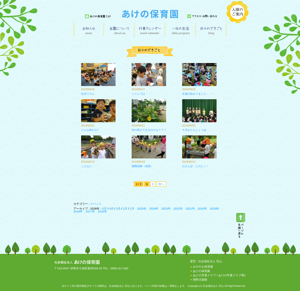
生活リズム (88, 93)
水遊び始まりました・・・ (198, 93)
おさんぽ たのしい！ (195, 166)
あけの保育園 (201, 271)
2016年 (102, 211)
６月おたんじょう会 (194, 129)
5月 (105, 208)
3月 (118, 208)
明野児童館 (200, 279)
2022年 (178, 208)
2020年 (202, 208)
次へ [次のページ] (161, 184)
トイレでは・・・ (142, 93)
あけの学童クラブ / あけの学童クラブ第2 (219, 275)
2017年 (90, 211)
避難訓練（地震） (142, 166)
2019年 (214, 208)
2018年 (78, 211)
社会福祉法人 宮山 (210, 261)
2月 (125, 208)
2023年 (165, 208)
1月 (132, 208)
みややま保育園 (203, 266)
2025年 (141, 208)
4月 (112, 208)
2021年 (190, 208)
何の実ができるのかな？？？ (149, 129)
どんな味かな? (90, 129)
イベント (96, 203)
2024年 (153, 208)
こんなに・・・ (90, 166)
